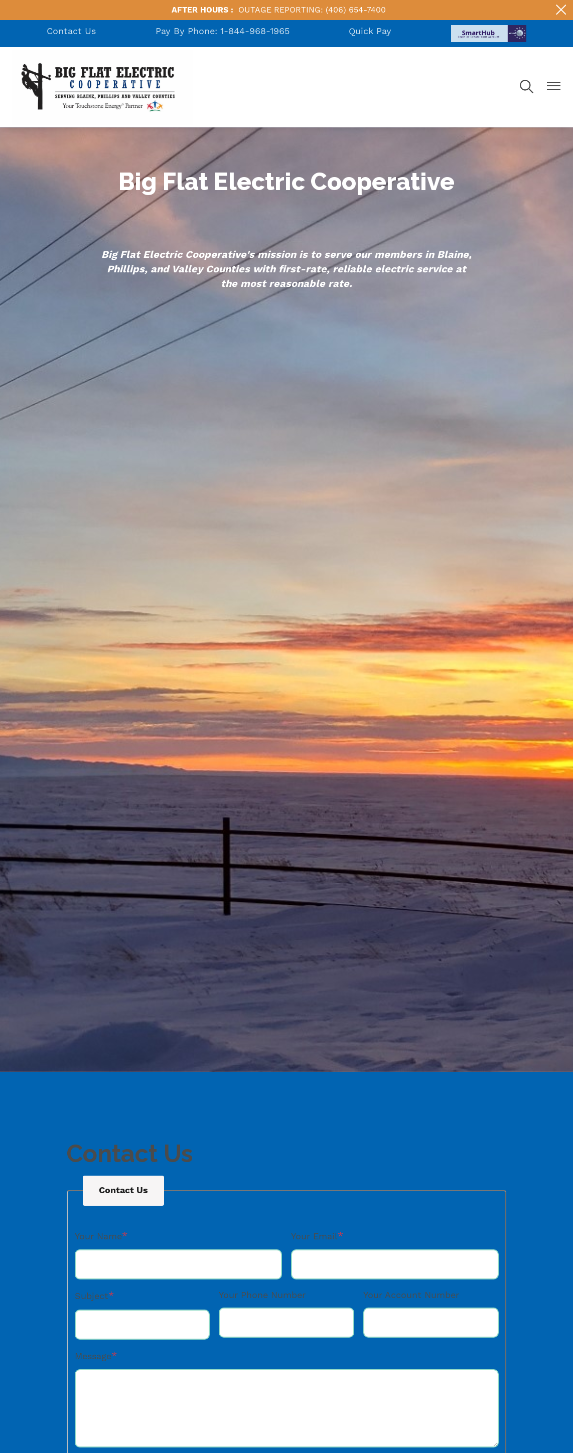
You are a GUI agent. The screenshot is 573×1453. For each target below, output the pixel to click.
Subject (91, 1296)
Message (93, 1356)
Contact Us (71, 31)
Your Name (98, 1236)
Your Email (314, 1236)
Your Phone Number (262, 1295)
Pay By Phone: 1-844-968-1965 (223, 31)
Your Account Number (411, 1295)
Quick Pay (370, 31)
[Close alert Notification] (561, 10)
